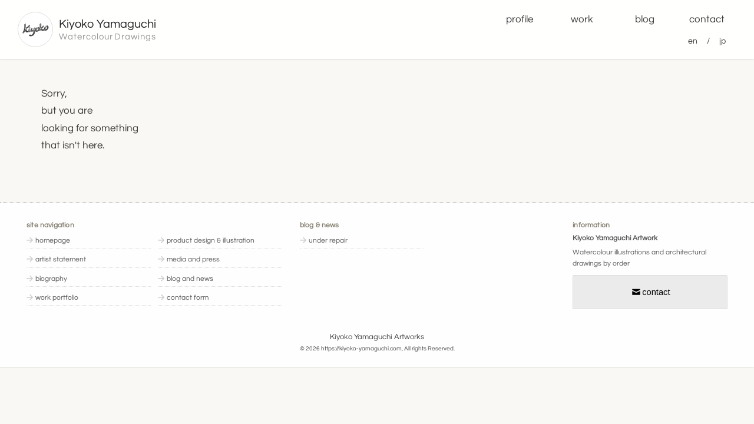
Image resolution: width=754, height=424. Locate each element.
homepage (52, 240)
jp (722, 41)
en (692, 41)
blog (644, 19)
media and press (193, 259)
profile (519, 19)
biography (51, 279)
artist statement (60, 259)
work (582, 19)
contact (707, 19)
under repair (328, 240)
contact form (188, 298)
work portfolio (56, 298)
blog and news (190, 279)
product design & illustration (210, 240)
